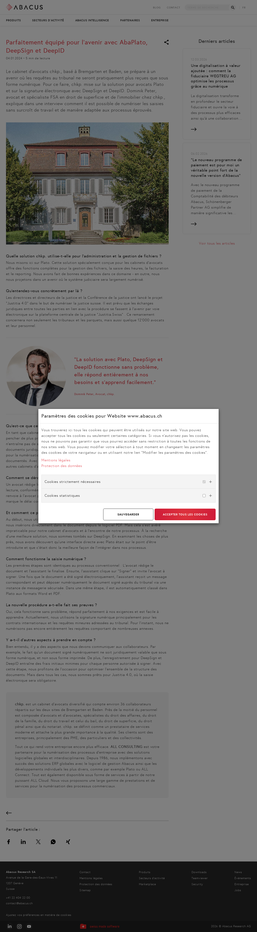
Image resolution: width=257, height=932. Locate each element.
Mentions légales (55, 460)
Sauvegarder (128, 514)
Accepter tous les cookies (185, 514)
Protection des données (61, 466)
